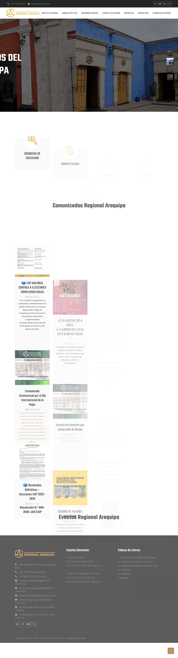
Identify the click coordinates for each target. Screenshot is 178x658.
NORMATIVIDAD (89, 13)
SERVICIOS (143, 13)
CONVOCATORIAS (162, 13)
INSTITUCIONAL (50, 13)
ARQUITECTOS (69, 13)
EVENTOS (129, 13)
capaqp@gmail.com (39, 3)
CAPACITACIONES (111, 13)
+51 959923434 (16, 3)
